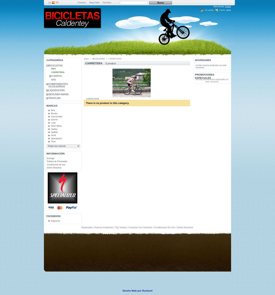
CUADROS (56, 76)
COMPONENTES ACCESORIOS (58, 85)
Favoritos (107, 2)
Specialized (56, 138)
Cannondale (56, 116)
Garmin (54, 119)
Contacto (82, 2)
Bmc (53, 110)
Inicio (86, 59)
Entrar (228, 6)
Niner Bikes (56, 126)
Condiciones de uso (56, 164)
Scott (53, 135)
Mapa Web (94, 2)
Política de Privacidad (57, 161)
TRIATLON (54, 98)
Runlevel (147, 290)
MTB (53, 80)
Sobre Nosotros (54, 167)
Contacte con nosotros (140, 227)
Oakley (54, 129)
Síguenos (55, 221)
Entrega (50, 158)
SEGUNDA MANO (58, 94)
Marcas (51, 105)
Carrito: (222, 10)
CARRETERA (57, 72)
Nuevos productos (104, 227)
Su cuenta (209, 10)
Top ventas (121, 227)
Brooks (54, 113)
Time (53, 141)
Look (53, 123)
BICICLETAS (55, 65)
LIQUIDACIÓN (56, 90)
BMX (53, 69)
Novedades (203, 60)
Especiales (87, 227)
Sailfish (54, 132)
